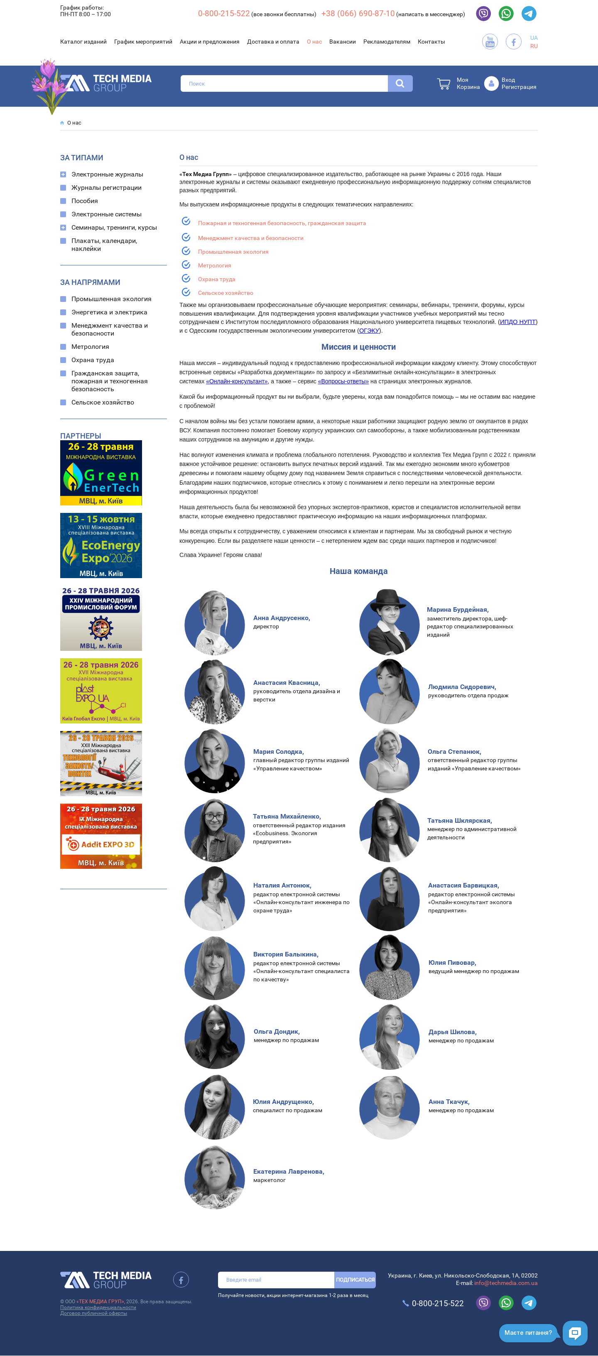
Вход (508, 79)
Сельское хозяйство (102, 402)
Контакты (431, 41)
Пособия (84, 201)
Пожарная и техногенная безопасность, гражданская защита (282, 223)
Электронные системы (106, 214)
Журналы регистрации (106, 187)
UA (534, 37)
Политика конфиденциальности (98, 1307)
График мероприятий (143, 41)
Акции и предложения (210, 41)
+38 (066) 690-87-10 (358, 13)
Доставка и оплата (273, 41)
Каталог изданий (83, 41)
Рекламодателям (386, 41)
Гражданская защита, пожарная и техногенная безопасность (109, 381)
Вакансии (342, 41)
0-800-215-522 (224, 13)
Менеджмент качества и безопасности (109, 329)
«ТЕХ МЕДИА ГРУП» (100, 1302)
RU (534, 46)
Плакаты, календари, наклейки (104, 245)
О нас (314, 41)
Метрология (90, 347)
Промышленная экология (111, 299)
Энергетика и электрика (109, 312)
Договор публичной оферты (93, 1313)
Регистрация (519, 86)
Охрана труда (92, 360)
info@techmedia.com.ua (506, 1283)
